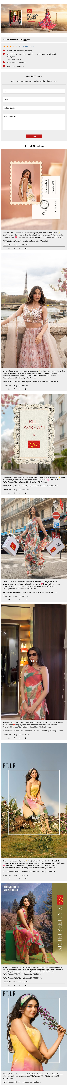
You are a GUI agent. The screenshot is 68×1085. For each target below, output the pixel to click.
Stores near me (7, 11)
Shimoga (28, 11)
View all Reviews (28, 60)
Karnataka (19, 11)
